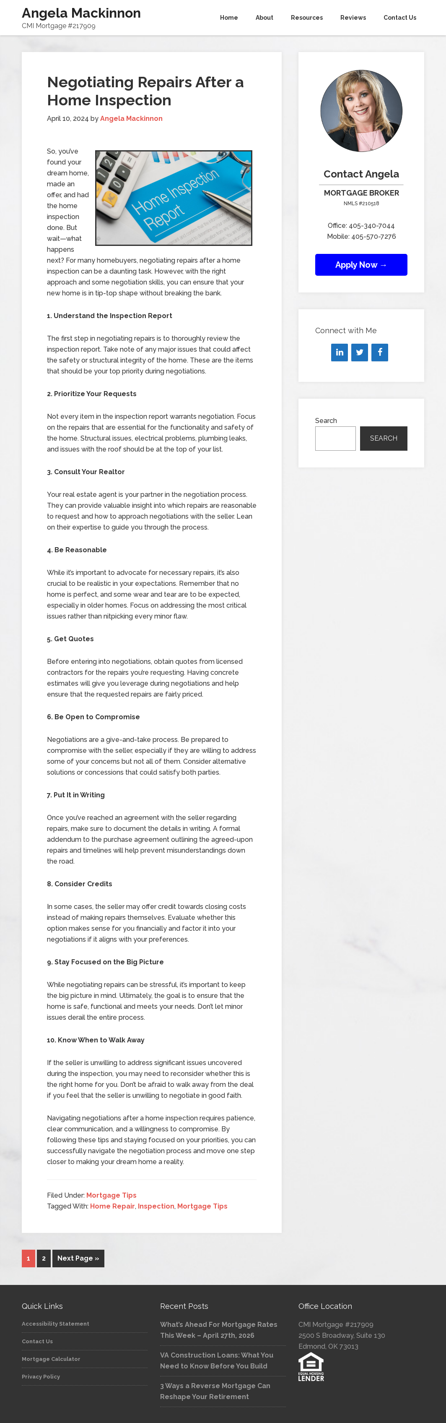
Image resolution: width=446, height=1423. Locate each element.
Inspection (156, 1206)
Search (326, 421)
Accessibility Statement (55, 1323)
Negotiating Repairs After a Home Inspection (145, 91)
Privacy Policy (41, 1376)
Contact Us (37, 1340)
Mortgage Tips (111, 1195)
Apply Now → (361, 265)
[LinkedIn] (339, 352)
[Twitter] (359, 352)
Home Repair (112, 1206)
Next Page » (78, 1258)
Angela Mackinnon (81, 13)
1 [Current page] (28, 1258)
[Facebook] (379, 352)
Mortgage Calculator (51, 1358)
